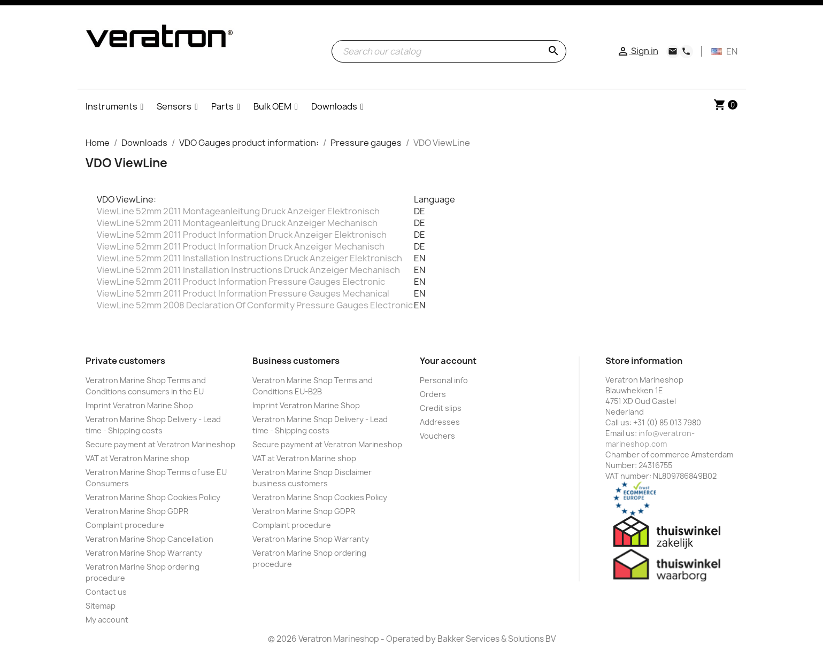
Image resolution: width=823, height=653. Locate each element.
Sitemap (101, 606)
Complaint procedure (125, 525)
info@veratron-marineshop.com (650, 438)
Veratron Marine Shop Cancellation (149, 539)
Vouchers (437, 436)
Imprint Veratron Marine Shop (139, 405)
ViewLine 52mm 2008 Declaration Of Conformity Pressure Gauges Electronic (255, 305)
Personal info (444, 380)
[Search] (449, 51)
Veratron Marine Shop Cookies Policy (153, 497)
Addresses (440, 422)
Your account (448, 361)
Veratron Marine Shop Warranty (144, 553)
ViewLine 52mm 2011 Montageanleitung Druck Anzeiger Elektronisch (238, 211)
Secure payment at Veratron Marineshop (160, 444)
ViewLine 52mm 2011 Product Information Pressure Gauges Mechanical (243, 293)
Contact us (106, 592)
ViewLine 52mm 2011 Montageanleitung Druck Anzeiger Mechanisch (237, 223)
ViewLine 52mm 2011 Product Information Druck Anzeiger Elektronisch (242, 234)
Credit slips (441, 408)
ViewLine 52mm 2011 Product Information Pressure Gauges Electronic (241, 281)
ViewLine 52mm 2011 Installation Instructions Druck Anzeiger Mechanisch (248, 270)
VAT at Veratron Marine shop (137, 458)
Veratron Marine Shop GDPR (137, 511)
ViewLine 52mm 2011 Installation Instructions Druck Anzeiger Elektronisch (249, 258)
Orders (433, 394)
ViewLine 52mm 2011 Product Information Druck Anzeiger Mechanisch (240, 246)
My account (107, 620)
